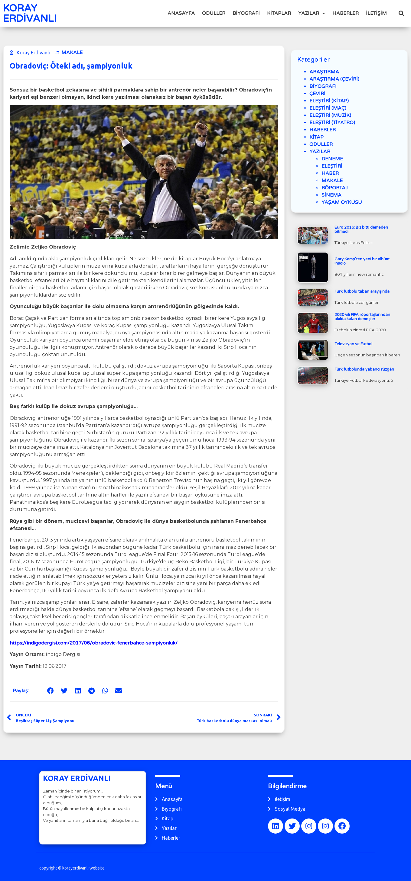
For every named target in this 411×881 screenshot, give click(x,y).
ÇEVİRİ (317, 94)
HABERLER (345, 13)
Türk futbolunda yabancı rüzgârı (364, 369)
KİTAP (316, 137)
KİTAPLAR (279, 13)
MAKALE (72, 53)
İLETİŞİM (376, 13)
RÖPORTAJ (334, 188)
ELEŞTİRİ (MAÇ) (327, 108)
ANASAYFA (181, 13)
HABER (330, 173)
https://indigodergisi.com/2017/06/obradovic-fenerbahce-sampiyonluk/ (94, 643)
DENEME (332, 159)
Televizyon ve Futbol (353, 344)
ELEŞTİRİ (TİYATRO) (332, 123)
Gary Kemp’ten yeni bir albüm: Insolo (362, 261)
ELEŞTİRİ (331, 166)
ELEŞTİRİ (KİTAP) (329, 101)
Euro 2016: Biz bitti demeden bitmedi (361, 229)
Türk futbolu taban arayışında (362, 291)
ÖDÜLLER (213, 13)
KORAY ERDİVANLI (30, 13)
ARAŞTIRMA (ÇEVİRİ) (334, 79)
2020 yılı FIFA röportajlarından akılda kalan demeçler (362, 316)
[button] (401, 13)
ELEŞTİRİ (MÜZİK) (330, 115)
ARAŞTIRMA (324, 72)
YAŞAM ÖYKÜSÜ (341, 202)
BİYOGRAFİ (246, 13)
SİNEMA (331, 195)
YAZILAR (311, 13)
